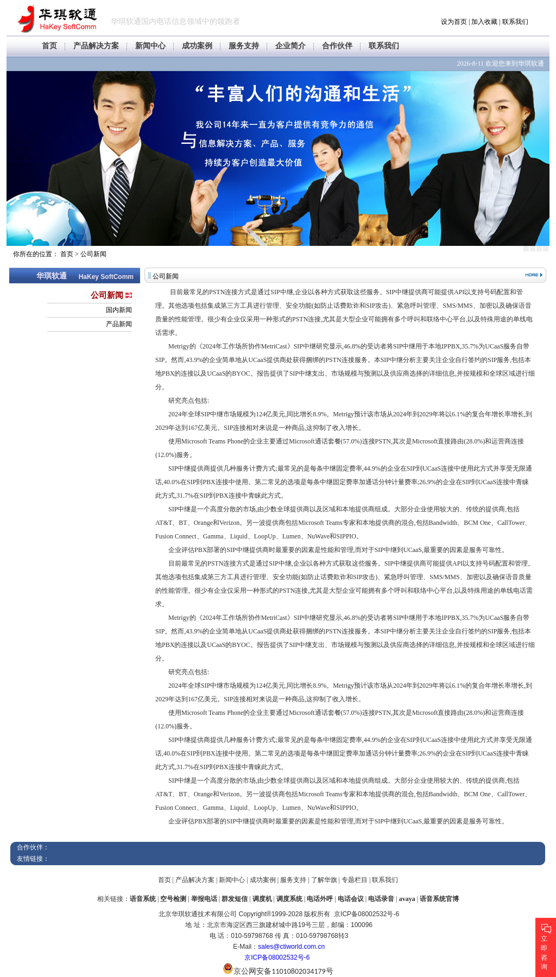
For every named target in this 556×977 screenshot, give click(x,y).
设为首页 (454, 22)
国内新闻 (119, 310)
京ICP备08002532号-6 (276, 957)
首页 (49, 46)
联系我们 (515, 22)
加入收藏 (484, 22)
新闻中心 (150, 46)
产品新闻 (119, 324)
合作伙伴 (337, 46)
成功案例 (197, 46)
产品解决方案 (96, 46)
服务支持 (244, 46)
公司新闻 (93, 254)
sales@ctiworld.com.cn (291, 946)
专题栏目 (355, 880)
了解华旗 (324, 880)
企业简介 (290, 46)
